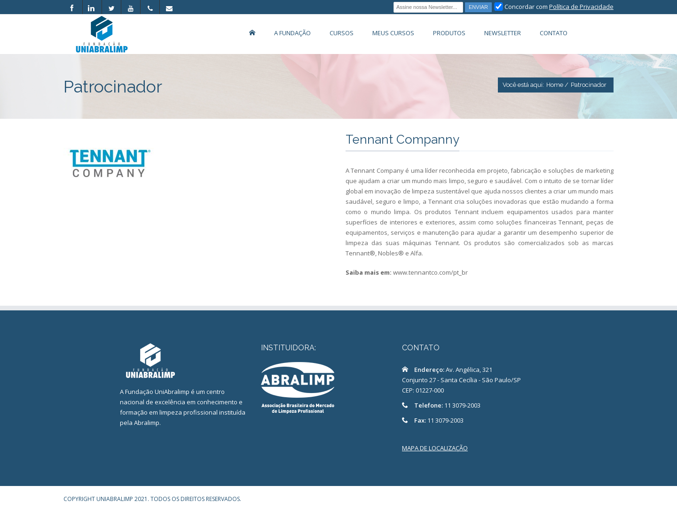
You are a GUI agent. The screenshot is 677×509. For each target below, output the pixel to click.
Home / (557, 84)
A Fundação (292, 33)
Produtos (449, 33)
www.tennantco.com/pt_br (430, 272)
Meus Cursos (393, 33)
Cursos (342, 33)
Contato (553, 33)
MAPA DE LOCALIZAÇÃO (435, 448)
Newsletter (502, 33)
